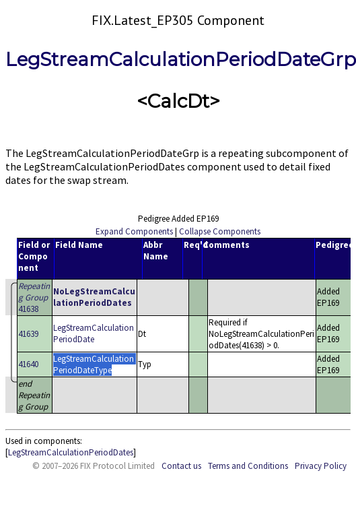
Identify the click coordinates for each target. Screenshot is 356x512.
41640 (28, 364)
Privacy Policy (321, 466)
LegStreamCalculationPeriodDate (93, 333)
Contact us (181, 466)
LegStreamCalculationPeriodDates (70, 452)
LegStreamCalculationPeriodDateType (93, 364)
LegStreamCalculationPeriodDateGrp (180, 59)
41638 (34, 297)
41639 (28, 334)
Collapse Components (219, 231)
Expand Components (134, 231)
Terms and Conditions (248, 466)
